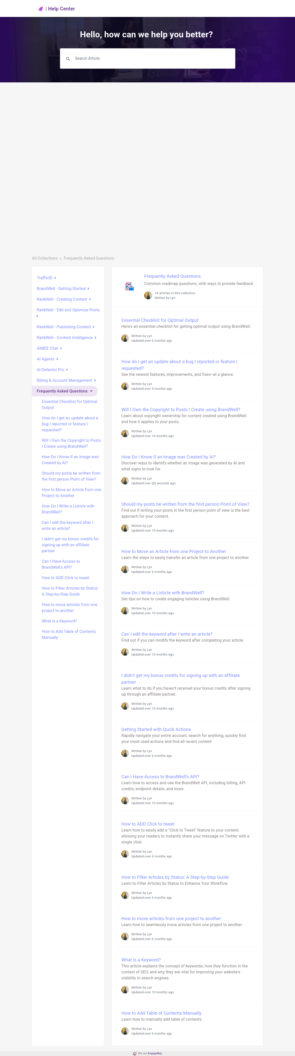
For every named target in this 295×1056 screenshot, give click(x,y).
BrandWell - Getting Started (61, 288)
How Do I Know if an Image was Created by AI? (70, 459)
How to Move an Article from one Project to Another (71, 492)
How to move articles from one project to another (70, 607)
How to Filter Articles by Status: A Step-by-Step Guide (70, 591)
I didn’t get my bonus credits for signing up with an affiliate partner (70, 545)
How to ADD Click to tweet (65, 577)
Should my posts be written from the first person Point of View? (71, 476)
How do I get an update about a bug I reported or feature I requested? (70, 424)
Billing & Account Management (64, 380)
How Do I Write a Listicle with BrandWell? (68, 509)
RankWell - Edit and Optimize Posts (68, 310)
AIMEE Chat (47, 348)
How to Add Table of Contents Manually (69, 634)
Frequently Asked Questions (62, 391)
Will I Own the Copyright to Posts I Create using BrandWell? (71, 443)
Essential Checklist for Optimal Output (69, 404)
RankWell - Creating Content (62, 299)
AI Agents (45, 359)
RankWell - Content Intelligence (65, 337)
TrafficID (44, 278)
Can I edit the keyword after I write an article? (67, 525)
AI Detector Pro (50, 369)
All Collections (45, 258)
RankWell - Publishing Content (64, 327)
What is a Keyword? (59, 621)
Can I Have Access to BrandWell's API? (61, 564)
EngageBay (155, 1053)
